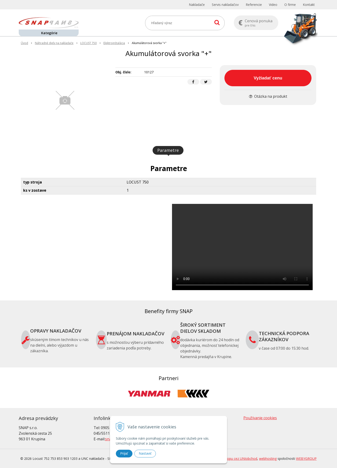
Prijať (124, 453)
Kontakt (309, 4)
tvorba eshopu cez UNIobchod (234, 458)
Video (273, 4)
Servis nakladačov (225, 4)
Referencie (254, 4)
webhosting (268, 458)
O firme (290, 4)
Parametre (168, 150)
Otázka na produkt (268, 96)
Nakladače (197, 4)
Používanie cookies (260, 417)
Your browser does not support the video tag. (242, 247)
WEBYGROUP (306, 458)
